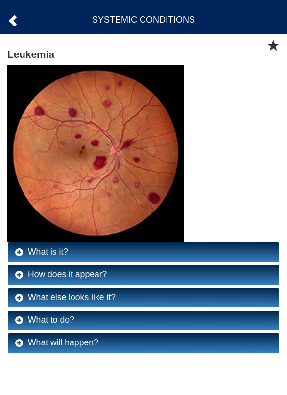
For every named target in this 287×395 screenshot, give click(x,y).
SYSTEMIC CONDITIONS (143, 20)
